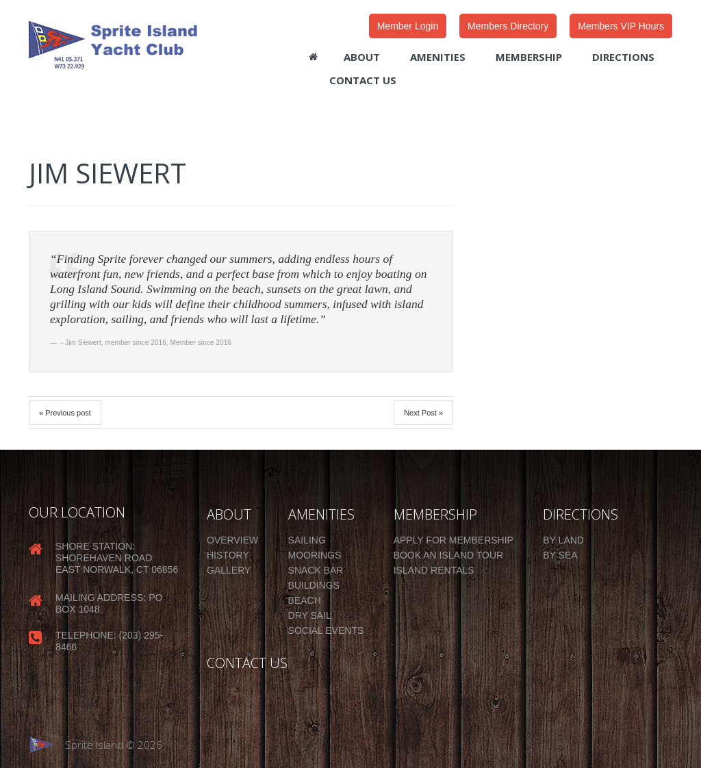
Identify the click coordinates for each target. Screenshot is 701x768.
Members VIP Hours (621, 26)
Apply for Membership (453, 540)
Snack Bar (316, 570)
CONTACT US (247, 663)
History (228, 555)
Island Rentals (434, 570)
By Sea (560, 555)
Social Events (326, 630)
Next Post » (423, 413)
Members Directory (508, 26)
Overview (232, 540)
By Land (563, 540)
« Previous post (65, 413)
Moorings (315, 555)
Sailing (307, 540)
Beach (304, 600)
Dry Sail (309, 615)
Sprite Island (94, 745)
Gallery (229, 570)
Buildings (314, 585)
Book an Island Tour (449, 555)
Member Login (408, 26)
